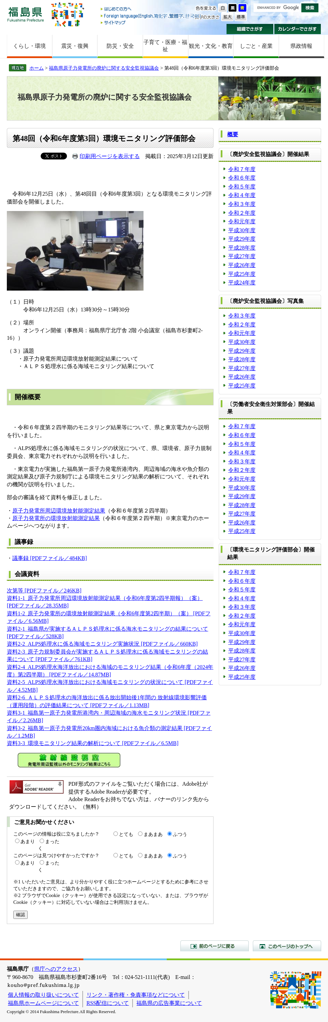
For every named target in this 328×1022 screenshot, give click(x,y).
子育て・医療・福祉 (165, 45)
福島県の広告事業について (169, 1003)
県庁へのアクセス (56, 969)
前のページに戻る (214, 945)
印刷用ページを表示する (110, 156)
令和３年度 (242, 204)
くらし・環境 (29, 46)
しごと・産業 (256, 46)
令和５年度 (242, 187)
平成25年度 (242, 274)
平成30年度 (242, 230)
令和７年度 (242, 169)
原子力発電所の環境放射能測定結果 (56, 518)
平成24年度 (242, 282)
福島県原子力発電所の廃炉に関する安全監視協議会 (104, 68)
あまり (27, 841)
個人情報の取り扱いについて (43, 995)
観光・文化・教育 (211, 46)
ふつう (180, 834)
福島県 (25, 14)
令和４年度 (242, 195)
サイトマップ (151, 22)
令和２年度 (242, 213)
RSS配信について (107, 1003)
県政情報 (301, 46)
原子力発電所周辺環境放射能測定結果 (58, 511)
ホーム (36, 68)
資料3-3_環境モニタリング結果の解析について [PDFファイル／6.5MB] (92, 743)
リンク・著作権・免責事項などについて (135, 995)
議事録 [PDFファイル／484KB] (49, 558)
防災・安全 (120, 46)
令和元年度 (242, 221)
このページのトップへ (287, 945)
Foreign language (151, 16)
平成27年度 (242, 256)
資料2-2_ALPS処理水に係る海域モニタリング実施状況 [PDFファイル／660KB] (102, 644)
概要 (232, 134)
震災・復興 (74, 46)
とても (126, 834)
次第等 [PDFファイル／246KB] (44, 590)
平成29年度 (242, 239)
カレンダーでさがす (297, 29)
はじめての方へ (151, 9)
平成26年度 (242, 265)
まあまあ (153, 834)
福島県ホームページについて (43, 1003)
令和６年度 (242, 178)
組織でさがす (250, 29)
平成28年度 (242, 248)
